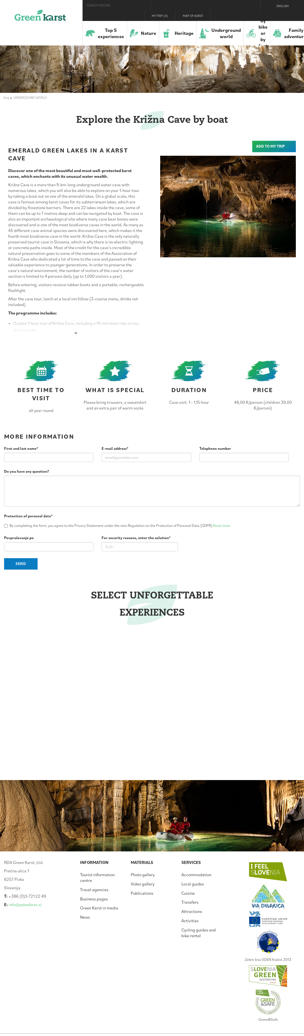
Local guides (192, 884)
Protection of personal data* (28, 516)
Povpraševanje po (19, 537)
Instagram (240, 15)
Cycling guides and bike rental (198, 932)
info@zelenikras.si (25, 904)
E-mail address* (115, 448)
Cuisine (188, 893)
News (85, 917)
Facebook (229, 15)
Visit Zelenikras (219, 15)
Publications (142, 893)
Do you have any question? (26, 471)
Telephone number (215, 448)
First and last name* (21, 448)
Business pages (94, 898)
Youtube (251, 15)
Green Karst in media (99, 907)
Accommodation (196, 874)
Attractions (191, 911)
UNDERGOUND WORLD (30, 97)
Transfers (190, 902)
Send (21, 563)
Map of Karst (193, 16)
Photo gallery (143, 874)
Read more (221, 525)
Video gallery (142, 884)
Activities (190, 920)
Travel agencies (94, 889)
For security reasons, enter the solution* (136, 537)
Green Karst (40, 17)
